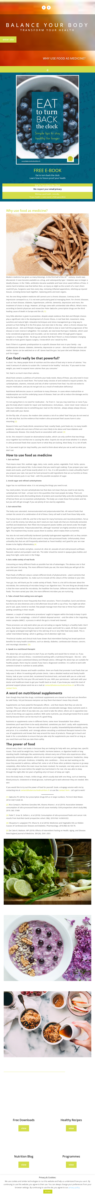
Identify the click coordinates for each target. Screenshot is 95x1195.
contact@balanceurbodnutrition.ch (59, 685)
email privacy (55, 189)
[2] (16, 421)
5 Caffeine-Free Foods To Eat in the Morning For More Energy (29, 986)
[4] (35, 544)
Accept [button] (48, 1191)
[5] (29, 644)
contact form (11, 688)
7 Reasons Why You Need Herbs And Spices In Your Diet (27, 909)
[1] (45, 311)
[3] (64, 432)
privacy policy (74, 1187)
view (23, 1128)
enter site (8, 39)
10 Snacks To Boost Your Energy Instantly (21, 1062)
